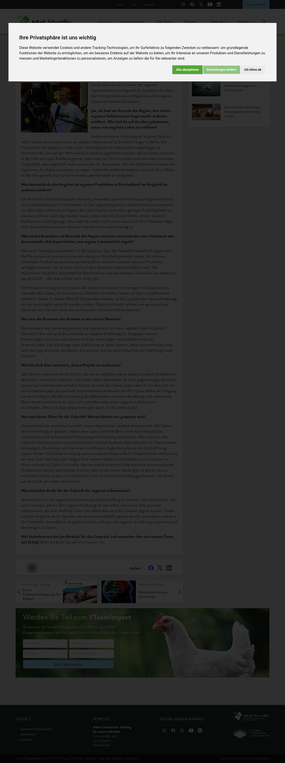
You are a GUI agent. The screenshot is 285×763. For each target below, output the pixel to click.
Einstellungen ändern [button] (221, 69)
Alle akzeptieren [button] (187, 69)
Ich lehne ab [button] (252, 69)
